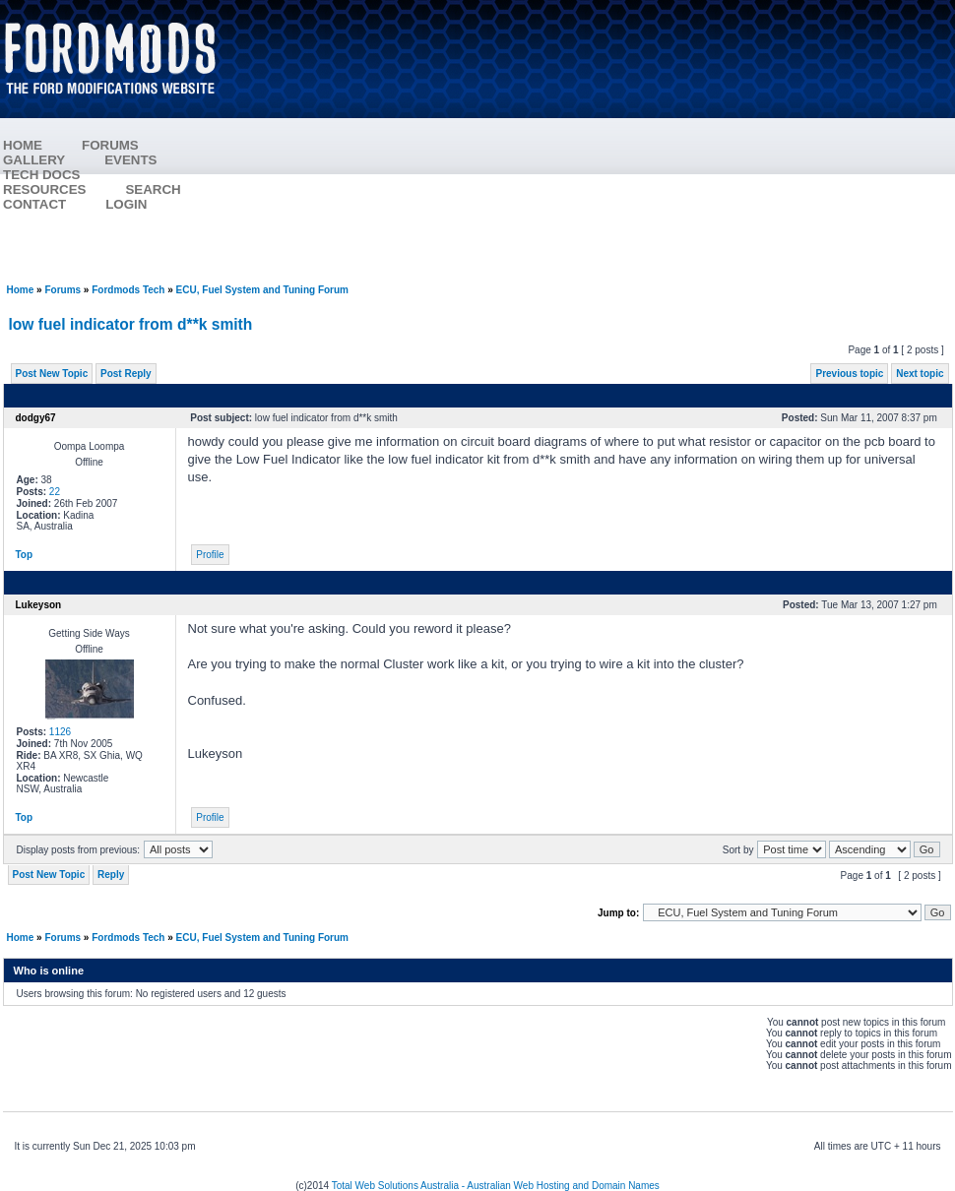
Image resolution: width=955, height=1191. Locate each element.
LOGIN (126, 204)
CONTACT (34, 204)
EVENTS (130, 160)
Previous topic (849, 373)
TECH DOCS (42, 174)
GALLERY (34, 160)
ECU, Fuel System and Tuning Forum (262, 289)
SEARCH (152, 189)
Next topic (919, 373)
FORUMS (110, 145)
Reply (110, 874)
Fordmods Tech (128, 289)
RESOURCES (44, 189)
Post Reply (126, 373)
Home (20, 289)
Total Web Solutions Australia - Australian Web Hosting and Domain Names (496, 1185)
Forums (62, 289)
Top (24, 554)
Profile (209, 554)
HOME (22, 145)
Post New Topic (52, 373)
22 (54, 491)
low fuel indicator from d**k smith (131, 324)
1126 (60, 731)
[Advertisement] (596, 143)
